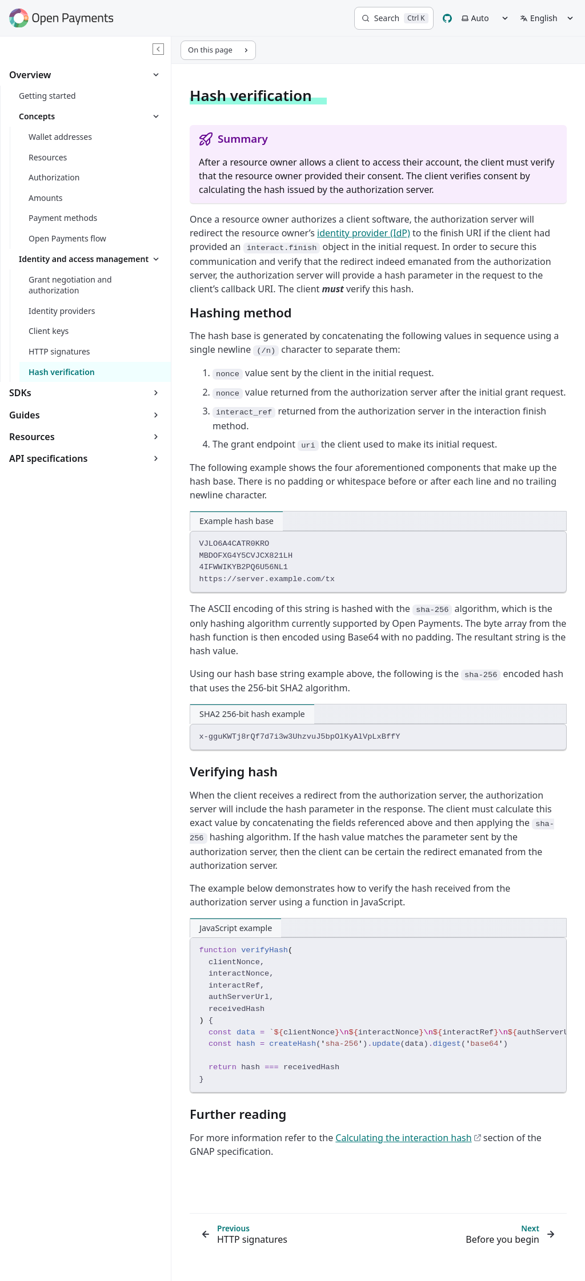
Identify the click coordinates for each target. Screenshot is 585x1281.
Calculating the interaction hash (407, 1137)
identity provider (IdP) (363, 233)
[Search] (394, 18)
